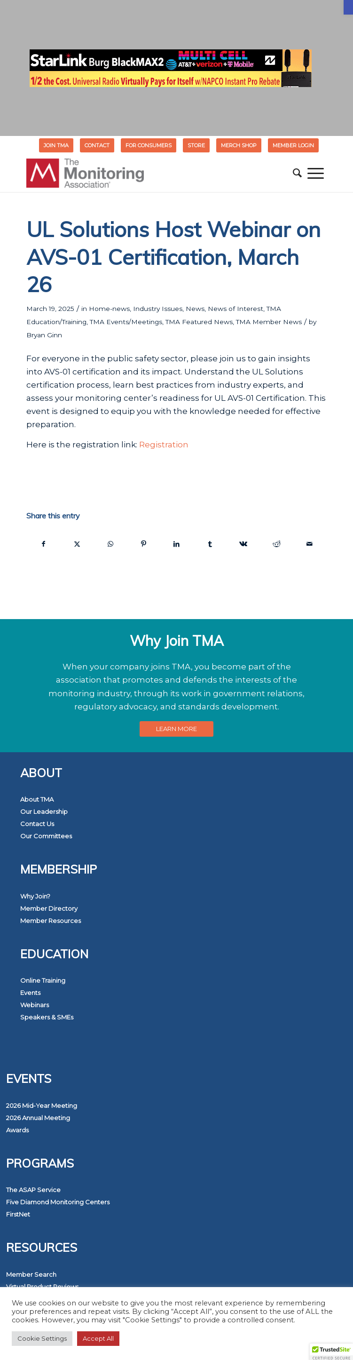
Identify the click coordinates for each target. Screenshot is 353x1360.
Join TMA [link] (56, 145)
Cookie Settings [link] (42, 1338)
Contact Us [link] (37, 823)
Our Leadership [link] (44, 811)
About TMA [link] (37, 799)
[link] (348, 7)
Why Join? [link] (35, 896)
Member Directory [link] (49, 908)
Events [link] (30, 992)
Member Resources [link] (50, 920)
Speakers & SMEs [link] (46, 1017)
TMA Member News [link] (269, 322)
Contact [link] (97, 145)
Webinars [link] (34, 1005)
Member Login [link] (293, 145)
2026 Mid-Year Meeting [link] (41, 1105)
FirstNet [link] (18, 1214)
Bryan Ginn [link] (44, 335)
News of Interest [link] (235, 308)
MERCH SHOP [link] (239, 145)
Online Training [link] (42, 980)
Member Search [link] (31, 1274)
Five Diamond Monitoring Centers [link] (58, 1202)
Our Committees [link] (46, 836)
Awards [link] (17, 1130)
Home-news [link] (109, 308)
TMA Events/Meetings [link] (126, 322)
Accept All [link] (98, 1338)
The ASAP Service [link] (33, 1189)
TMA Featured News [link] (199, 322)
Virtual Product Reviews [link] (42, 1286)
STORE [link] (196, 145)
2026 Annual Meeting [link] (38, 1117)
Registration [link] (163, 444)
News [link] (195, 308)
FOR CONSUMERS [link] (149, 145)
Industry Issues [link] (157, 308)
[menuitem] (56, 145)
